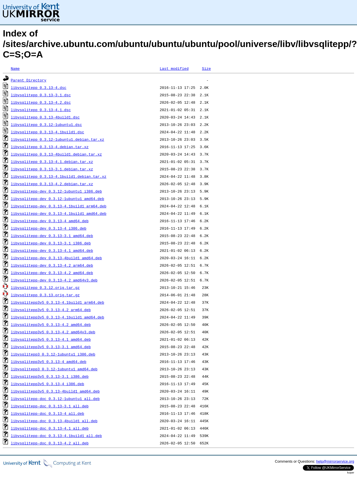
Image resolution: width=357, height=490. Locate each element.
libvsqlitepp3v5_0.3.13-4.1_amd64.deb (51, 339)
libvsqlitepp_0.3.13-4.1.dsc (41, 109)
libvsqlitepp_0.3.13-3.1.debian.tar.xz (52, 169)
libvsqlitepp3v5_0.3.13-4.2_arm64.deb (51, 309)
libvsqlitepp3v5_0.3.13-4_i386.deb (47, 383)
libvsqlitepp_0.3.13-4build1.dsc (45, 117)
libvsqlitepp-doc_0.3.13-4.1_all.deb (50, 428)
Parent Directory (28, 80)
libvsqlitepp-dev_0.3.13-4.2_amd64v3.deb (54, 280)
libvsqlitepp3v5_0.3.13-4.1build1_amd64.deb (57, 317)
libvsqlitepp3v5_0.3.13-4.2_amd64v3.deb (53, 331)
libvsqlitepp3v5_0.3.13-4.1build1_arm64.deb (57, 302)
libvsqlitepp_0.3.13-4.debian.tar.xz (50, 146)
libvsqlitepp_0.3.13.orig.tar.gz (45, 294)
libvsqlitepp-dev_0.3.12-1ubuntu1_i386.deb (56, 191)
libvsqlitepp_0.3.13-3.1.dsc (41, 94)
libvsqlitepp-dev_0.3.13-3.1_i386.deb (51, 243)
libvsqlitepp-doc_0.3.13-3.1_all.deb (50, 406)
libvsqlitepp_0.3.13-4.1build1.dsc (47, 131)
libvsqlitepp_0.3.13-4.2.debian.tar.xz (52, 183)
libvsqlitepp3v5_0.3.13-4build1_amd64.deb (55, 391)
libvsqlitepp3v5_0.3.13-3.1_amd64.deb (51, 346)
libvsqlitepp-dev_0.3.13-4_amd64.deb (50, 220)
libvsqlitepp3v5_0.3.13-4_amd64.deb (48, 361)
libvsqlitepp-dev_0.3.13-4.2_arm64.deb (52, 265)
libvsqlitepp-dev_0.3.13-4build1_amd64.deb (56, 257)
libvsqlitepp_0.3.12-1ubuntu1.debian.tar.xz (57, 139)
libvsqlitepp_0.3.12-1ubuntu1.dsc (46, 124)
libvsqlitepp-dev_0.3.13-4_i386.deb (48, 228)
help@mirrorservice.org (335, 461)
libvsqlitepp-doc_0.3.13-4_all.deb (47, 413)
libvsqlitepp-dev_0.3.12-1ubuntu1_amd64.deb (57, 198)
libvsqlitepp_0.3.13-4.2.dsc (41, 102)
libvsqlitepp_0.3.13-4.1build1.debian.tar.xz (58, 176)
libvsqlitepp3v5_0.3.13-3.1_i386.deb (50, 376)
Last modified (174, 68)
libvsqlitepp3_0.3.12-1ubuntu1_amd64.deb (54, 368)
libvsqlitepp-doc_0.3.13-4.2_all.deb (50, 443)
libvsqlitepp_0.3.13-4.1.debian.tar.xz (52, 161)
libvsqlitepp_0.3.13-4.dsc (38, 87)
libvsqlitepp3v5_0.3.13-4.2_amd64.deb (51, 324)
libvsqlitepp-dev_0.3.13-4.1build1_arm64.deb (58, 206)
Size (206, 68)
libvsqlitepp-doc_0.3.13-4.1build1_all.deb (56, 435)
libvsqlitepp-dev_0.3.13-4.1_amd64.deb (52, 250)
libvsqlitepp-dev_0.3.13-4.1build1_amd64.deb (58, 213)
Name (15, 68)
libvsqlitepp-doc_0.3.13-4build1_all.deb (54, 420)
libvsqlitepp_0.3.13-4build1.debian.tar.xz (56, 154)
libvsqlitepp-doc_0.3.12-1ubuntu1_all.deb (55, 398)
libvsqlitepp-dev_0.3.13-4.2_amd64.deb (52, 272)
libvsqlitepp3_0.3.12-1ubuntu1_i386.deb (53, 354)
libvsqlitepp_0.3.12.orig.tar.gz (45, 287)
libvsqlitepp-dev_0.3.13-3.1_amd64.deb (52, 235)
